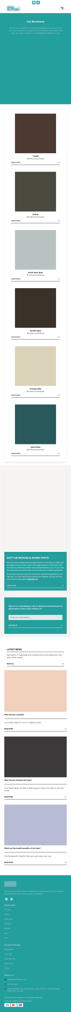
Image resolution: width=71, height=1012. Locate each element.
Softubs (7, 914)
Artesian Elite (8, 949)
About (6, 938)
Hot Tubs (7, 910)
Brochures (7, 924)
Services (7, 928)
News (6, 933)
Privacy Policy (26, 1001)
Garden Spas (8, 963)
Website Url (32, 579)
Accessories (8, 919)
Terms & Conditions (12, 1001)
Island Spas (8, 954)
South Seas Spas (10, 959)
